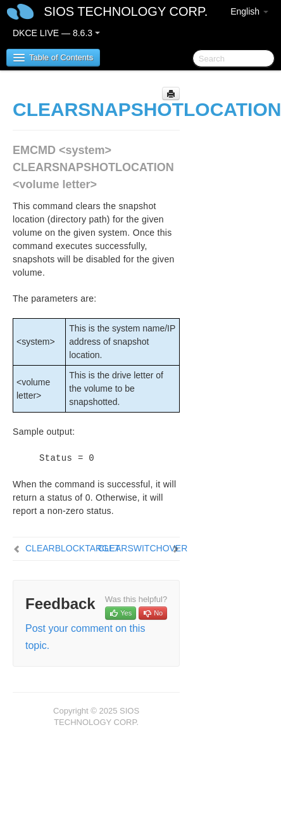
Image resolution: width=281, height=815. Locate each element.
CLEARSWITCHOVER (143, 548)
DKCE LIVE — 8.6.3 (56, 33)
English (249, 11)
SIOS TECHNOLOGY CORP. (126, 11)
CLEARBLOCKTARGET (72, 548)
